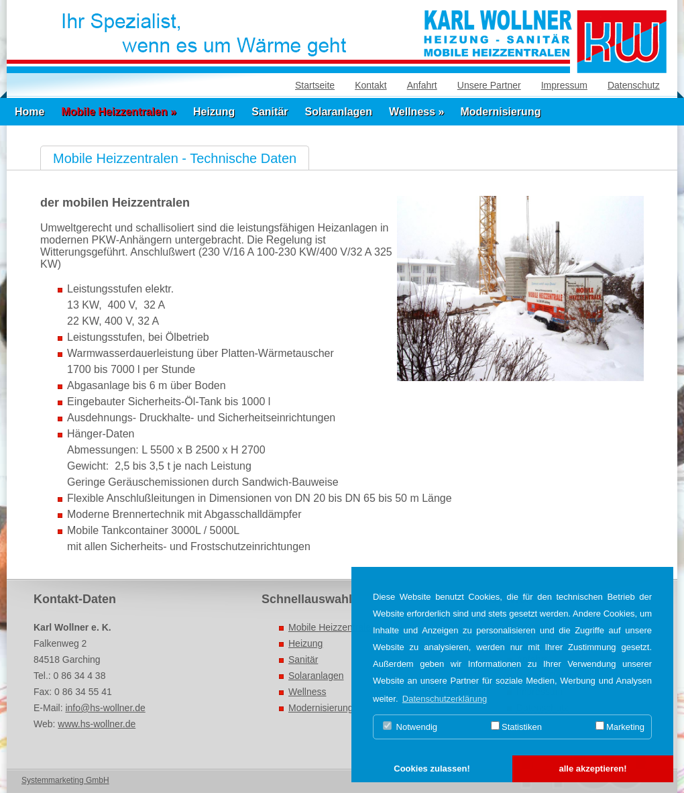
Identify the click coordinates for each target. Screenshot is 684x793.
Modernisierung (500, 111)
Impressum (564, 85)
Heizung (214, 111)
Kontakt (370, 85)
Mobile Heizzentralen (332, 627)
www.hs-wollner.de (96, 724)
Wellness (307, 691)
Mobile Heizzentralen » (118, 111)
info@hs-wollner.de (105, 707)
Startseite (315, 85)
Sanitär (269, 111)
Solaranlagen (338, 111)
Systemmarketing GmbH (65, 780)
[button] (431, 769)
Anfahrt (422, 85)
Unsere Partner (489, 85)
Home (29, 111)
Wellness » (416, 111)
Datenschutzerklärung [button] (444, 699)
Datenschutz (634, 85)
